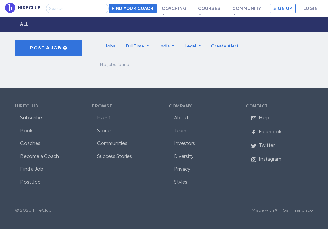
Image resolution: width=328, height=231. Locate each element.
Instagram (266, 159)
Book (26, 130)
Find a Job (31, 169)
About (181, 118)
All (24, 24)
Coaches (30, 143)
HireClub (26, 106)
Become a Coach (39, 156)
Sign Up (282, 8)
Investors (184, 143)
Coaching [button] (174, 8)
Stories (105, 130)
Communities (112, 143)
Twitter (263, 145)
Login (310, 8)
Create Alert (224, 45)
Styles (180, 182)
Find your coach (133, 8)
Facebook (266, 131)
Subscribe (31, 118)
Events (105, 118)
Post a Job (49, 47)
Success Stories (114, 156)
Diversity (183, 156)
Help (260, 118)
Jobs (110, 45)
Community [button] (246, 8)
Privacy (182, 169)
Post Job (30, 182)
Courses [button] (209, 8)
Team (180, 130)
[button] (137, 46)
